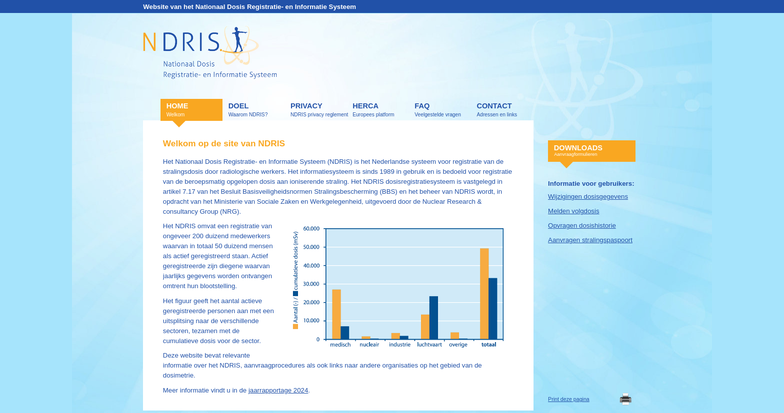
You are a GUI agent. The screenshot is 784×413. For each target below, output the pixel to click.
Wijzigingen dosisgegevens (588, 196)
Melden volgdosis (574, 211)
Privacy (318, 110)
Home (194, 110)
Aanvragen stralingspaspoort (590, 240)
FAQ (442, 110)
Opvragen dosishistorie (582, 225)
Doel (256, 110)
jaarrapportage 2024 (278, 390)
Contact (504, 110)
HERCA (380, 110)
